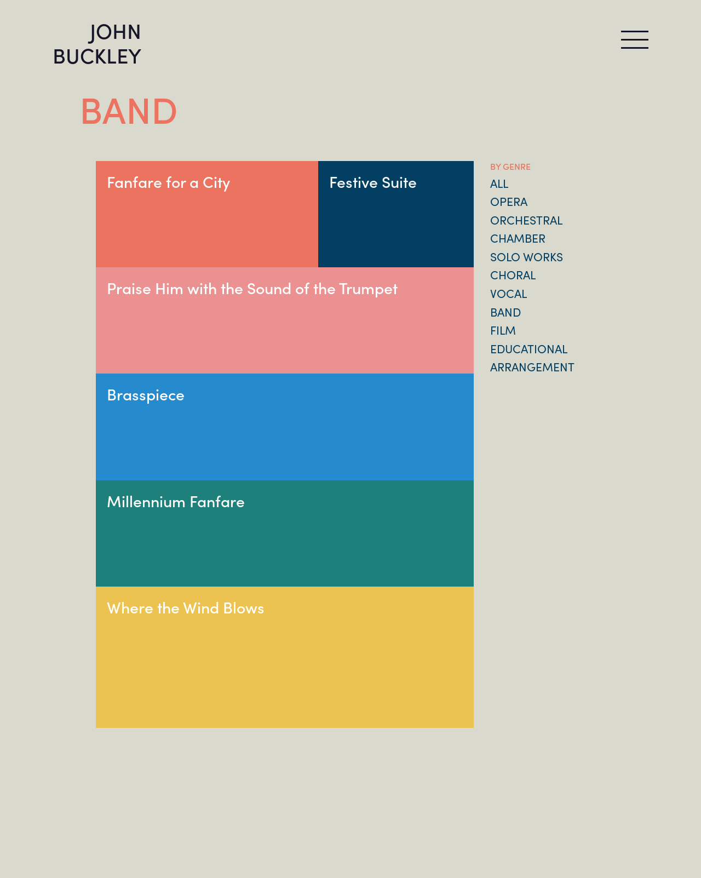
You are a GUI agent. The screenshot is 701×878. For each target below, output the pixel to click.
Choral (513, 274)
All (499, 183)
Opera (508, 201)
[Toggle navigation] (634, 40)
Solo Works (526, 256)
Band (505, 311)
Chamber (517, 237)
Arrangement (532, 366)
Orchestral (526, 219)
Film (503, 330)
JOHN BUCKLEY (97, 42)
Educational (528, 348)
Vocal (508, 293)
